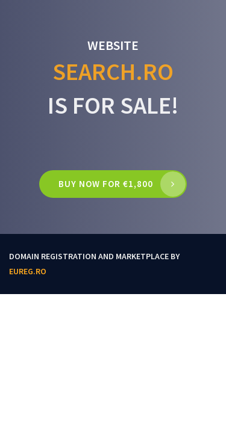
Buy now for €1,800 (105, 183)
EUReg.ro (27, 271)
